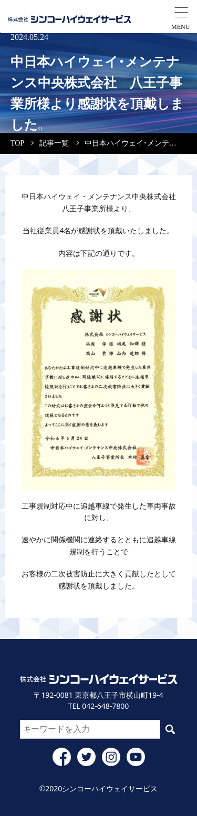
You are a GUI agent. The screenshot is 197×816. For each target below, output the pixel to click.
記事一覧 (54, 143)
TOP (17, 143)
